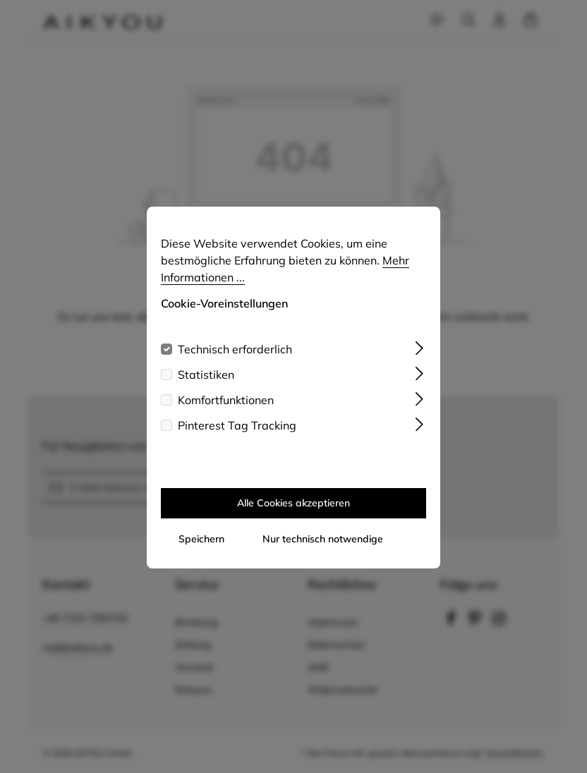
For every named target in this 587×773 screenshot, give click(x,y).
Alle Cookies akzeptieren (293, 516)
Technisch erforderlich (235, 362)
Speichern (201, 552)
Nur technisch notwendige (322, 552)
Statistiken (206, 388)
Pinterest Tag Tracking (237, 439)
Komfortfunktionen (226, 413)
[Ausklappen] (419, 359)
